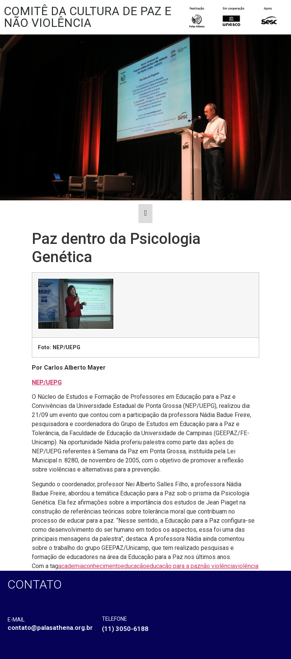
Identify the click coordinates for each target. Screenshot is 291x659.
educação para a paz (173, 566)
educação (133, 566)
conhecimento (102, 566)
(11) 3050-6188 (125, 628)
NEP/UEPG (47, 382)
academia (71, 566)
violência (246, 566)
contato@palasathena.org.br (50, 627)
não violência (217, 566)
